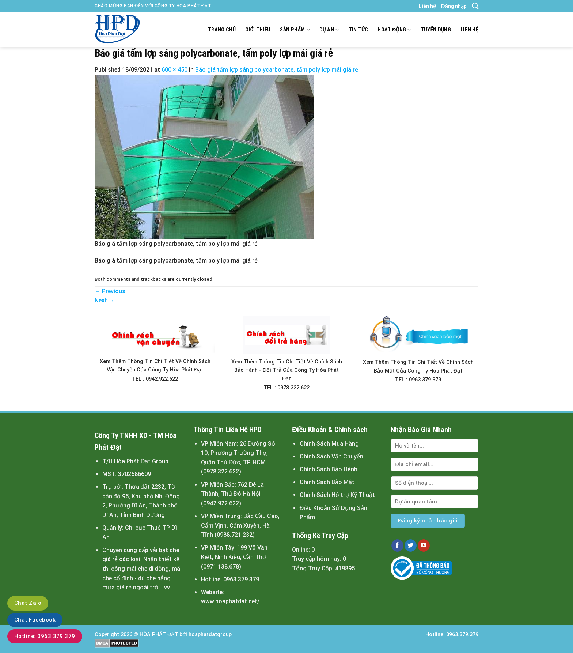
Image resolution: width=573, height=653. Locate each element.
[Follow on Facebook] (397, 545)
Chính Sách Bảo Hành (328, 469)
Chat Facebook (35, 619)
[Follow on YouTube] (424, 545)
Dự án (329, 29)
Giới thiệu (258, 30)
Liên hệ (427, 6)
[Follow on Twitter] (411, 545)
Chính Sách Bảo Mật (327, 482)
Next (104, 300)
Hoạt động (394, 29)
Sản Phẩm (295, 29)
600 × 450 (174, 69)
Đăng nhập (454, 6)
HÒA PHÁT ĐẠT (159, 634)
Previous (110, 291)
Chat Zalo (27, 603)
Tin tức (358, 30)
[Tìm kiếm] (475, 6)
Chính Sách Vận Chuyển (331, 456)
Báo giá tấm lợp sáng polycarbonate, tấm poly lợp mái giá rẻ (276, 69)
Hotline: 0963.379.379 (44, 636)
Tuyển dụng (436, 30)
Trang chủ (222, 30)
